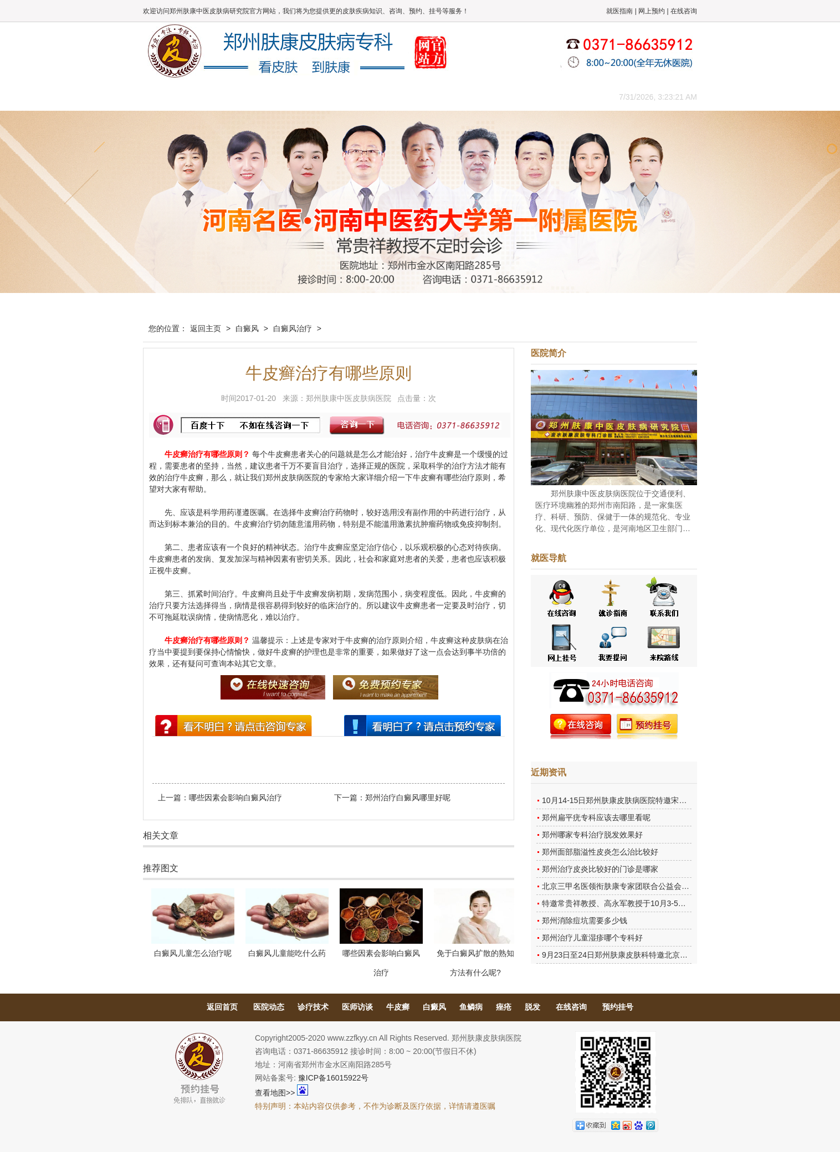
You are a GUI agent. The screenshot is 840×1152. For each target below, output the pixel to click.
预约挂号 (617, 1006)
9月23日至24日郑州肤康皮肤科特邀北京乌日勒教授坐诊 (638, 954)
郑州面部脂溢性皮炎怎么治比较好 (600, 851)
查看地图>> (275, 1092)
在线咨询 (683, 11)
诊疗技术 (313, 1006)
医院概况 (217, 96)
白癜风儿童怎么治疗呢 (193, 953)
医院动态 (268, 1006)
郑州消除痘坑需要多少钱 (584, 920)
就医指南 (619, 11)
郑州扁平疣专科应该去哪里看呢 (596, 817)
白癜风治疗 (292, 328)
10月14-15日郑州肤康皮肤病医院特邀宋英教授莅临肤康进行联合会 (657, 800)
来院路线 (567, 96)
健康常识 (367, 96)
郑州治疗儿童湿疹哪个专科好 (592, 937)
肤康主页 (168, 96)
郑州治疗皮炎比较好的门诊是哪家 (600, 869)
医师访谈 (357, 1006)
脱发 (532, 1006)
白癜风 (247, 328)
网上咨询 (517, 96)
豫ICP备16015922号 (333, 1077)
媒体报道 (317, 96)
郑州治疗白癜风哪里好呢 (407, 797)
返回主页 (205, 328)
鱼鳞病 (471, 1006)
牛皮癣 (397, 1006)
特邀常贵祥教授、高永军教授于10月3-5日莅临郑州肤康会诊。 (649, 903)
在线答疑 (417, 96)
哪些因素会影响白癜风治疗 (235, 797)
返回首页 (222, 1006)
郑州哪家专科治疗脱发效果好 (592, 834)
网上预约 (651, 11)
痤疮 (503, 1006)
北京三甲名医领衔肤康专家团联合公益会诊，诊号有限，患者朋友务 (658, 886)
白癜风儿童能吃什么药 (287, 953)
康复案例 (467, 96)
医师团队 (267, 96)
